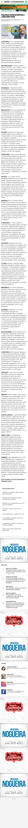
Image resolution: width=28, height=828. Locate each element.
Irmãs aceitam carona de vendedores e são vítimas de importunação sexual (14, 596)
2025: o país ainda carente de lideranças (11, 529)
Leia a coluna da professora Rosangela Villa (17, 668)
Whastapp (26, 1)
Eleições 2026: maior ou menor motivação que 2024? (12, 498)
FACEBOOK (9, 690)
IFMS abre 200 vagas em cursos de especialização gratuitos (16, 588)
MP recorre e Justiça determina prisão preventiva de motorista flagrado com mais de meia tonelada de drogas (15, 605)
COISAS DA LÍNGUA (12, 667)
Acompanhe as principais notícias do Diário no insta (16, 684)
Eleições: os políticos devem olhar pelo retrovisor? (13, 493)
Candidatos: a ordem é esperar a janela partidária (12, 524)
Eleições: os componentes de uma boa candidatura (13, 504)
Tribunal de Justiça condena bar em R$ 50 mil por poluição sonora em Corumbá (16, 571)
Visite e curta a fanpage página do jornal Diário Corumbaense (15, 691)
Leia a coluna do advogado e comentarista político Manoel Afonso (16, 676)
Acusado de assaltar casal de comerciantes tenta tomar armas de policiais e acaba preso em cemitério (16, 580)
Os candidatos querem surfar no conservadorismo (12, 518)
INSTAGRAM (10, 682)
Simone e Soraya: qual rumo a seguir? (11, 509)
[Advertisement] (14, 813)
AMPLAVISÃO (10, 674)
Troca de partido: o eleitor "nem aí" (13, 514)
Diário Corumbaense (14, 1)
